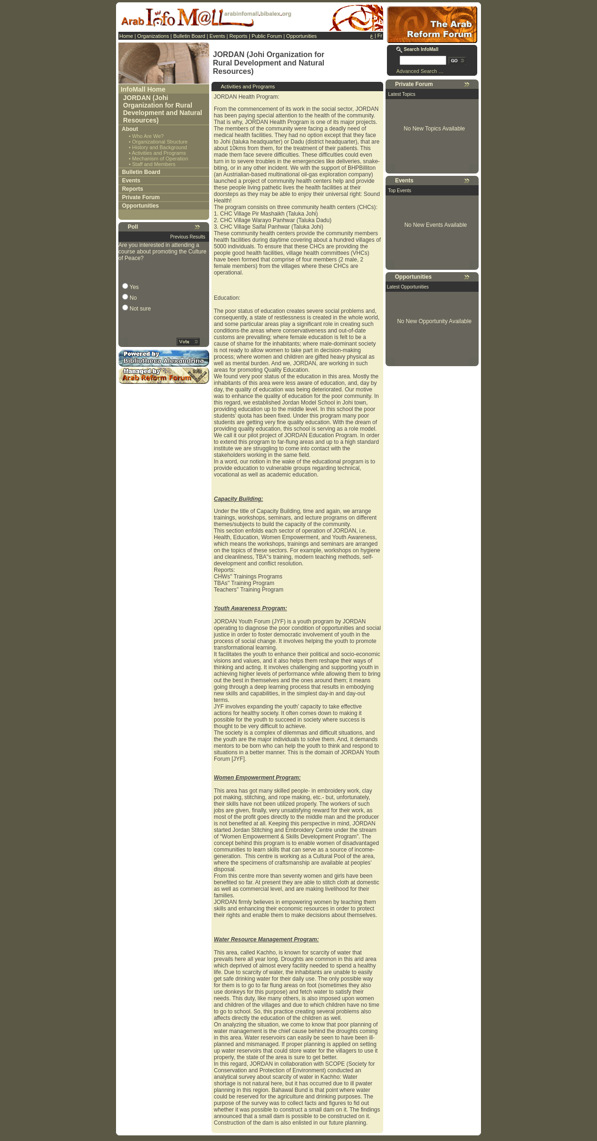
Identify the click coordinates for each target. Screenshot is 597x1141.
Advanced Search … (420, 71)
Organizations (153, 36)
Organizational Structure (160, 141)
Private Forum (141, 197)
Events (218, 36)
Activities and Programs (159, 153)
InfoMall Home (143, 89)
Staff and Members (153, 164)
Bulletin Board (189, 36)
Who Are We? (148, 136)
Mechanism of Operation (160, 158)
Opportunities (301, 36)
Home (126, 36)
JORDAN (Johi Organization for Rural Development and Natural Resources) (162, 109)
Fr (380, 35)
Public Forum (267, 36)
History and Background (159, 147)
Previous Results (187, 236)
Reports (238, 36)
